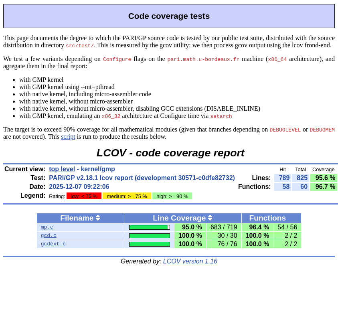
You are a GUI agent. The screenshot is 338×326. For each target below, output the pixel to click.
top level (62, 169)
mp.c (47, 227)
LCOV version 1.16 (190, 261)
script (68, 136)
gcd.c (49, 235)
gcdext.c (53, 244)
